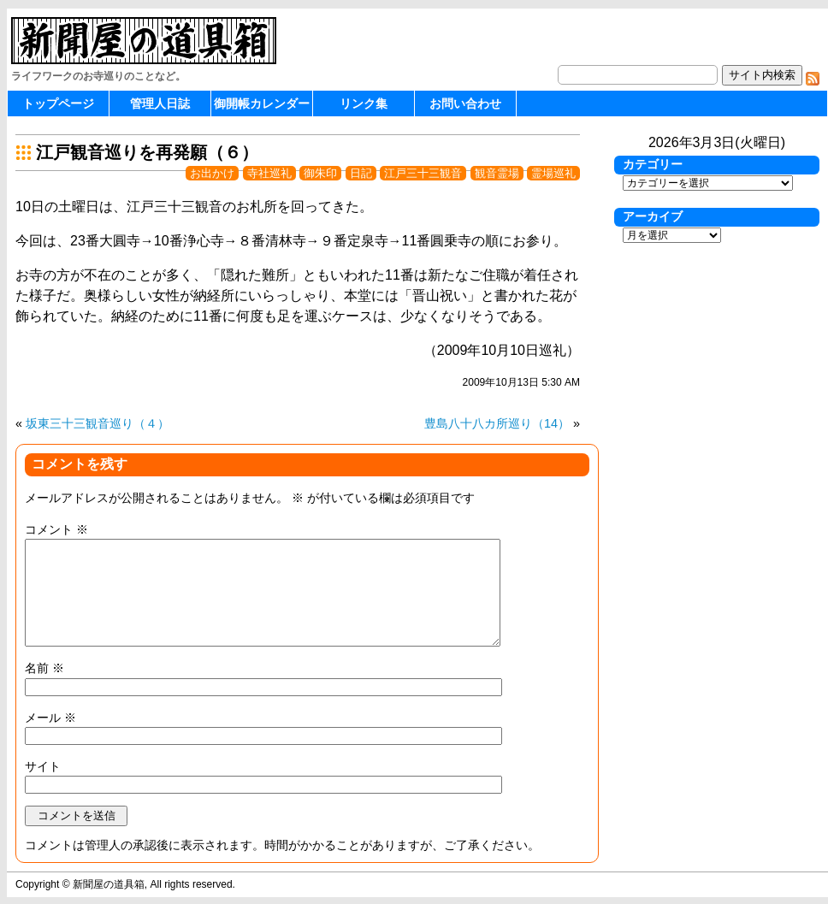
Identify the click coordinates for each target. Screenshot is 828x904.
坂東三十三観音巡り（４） (97, 423)
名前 (44, 668)
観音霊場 (497, 173)
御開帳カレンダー (262, 103)
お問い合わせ (465, 103)
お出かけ (212, 173)
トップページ (58, 103)
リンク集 (363, 103)
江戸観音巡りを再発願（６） (147, 152)
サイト (43, 766)
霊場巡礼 (553, 173)
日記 (361, 173)
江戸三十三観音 (423, 173)
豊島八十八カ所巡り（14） (497, 423)
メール (50, 717)
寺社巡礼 (269, 173)
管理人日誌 (160, 103)
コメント (56, 529)
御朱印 (320, 173)
